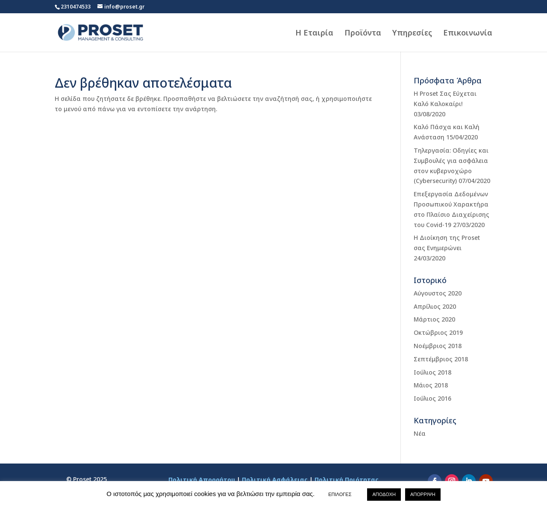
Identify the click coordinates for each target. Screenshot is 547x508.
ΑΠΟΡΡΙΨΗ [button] (422, 494)
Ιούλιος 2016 (432, 398)
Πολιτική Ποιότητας (347, 480)
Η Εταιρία (314, 34)
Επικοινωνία (467, 34)
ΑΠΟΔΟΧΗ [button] (384, 494)
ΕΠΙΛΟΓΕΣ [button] (339, 494)
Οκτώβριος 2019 (438, 332)
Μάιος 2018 (431, 385)
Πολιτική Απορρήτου (201, 480)
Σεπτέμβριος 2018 (441, 359)
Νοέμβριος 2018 (438, 346)
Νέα (420, 433)
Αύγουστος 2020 (438, 293)
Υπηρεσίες (412, 34)
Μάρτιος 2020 (434, 319)
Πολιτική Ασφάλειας (275, 480)
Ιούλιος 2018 (432, 372)
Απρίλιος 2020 (435, 306)
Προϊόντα (362, 34)
